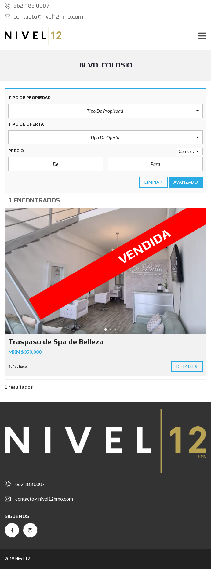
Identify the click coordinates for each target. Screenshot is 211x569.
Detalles (187, 366)
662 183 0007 (27, 5)
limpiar (153, 182)
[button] (105, 111)
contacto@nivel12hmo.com (44, 16)
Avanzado (186, 182)
